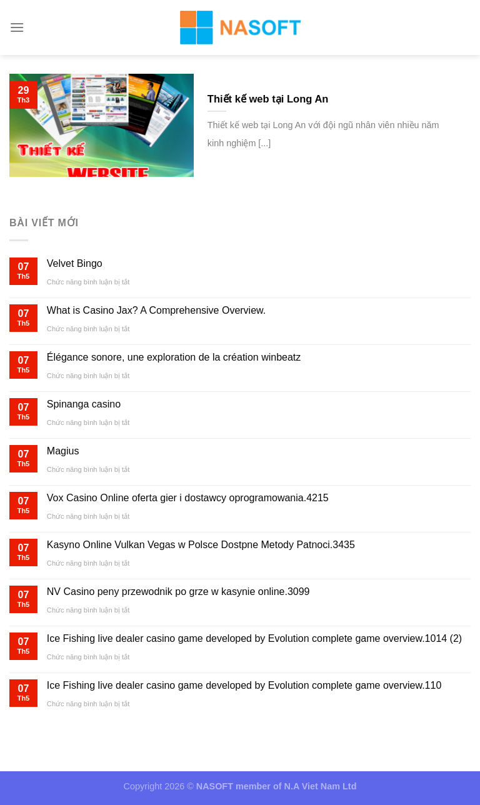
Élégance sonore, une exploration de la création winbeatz (174, 357)
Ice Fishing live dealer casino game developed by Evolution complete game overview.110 (244, 685)
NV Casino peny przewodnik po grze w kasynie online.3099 (178, 591)
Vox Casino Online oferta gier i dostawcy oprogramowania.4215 (188, 497)
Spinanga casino (84, 404)
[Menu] (16, 27)
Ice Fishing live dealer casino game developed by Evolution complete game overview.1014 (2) (254, 638)
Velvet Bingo (74, 263)
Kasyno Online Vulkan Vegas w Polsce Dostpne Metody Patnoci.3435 (201, 544)
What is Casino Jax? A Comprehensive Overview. (156, 310)
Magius (63, 451)
